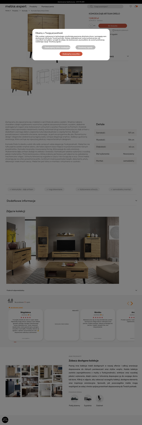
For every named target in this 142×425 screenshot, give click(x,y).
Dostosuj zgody (85, 47)
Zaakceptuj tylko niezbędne (57, 47)
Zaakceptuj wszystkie (71, 54)
